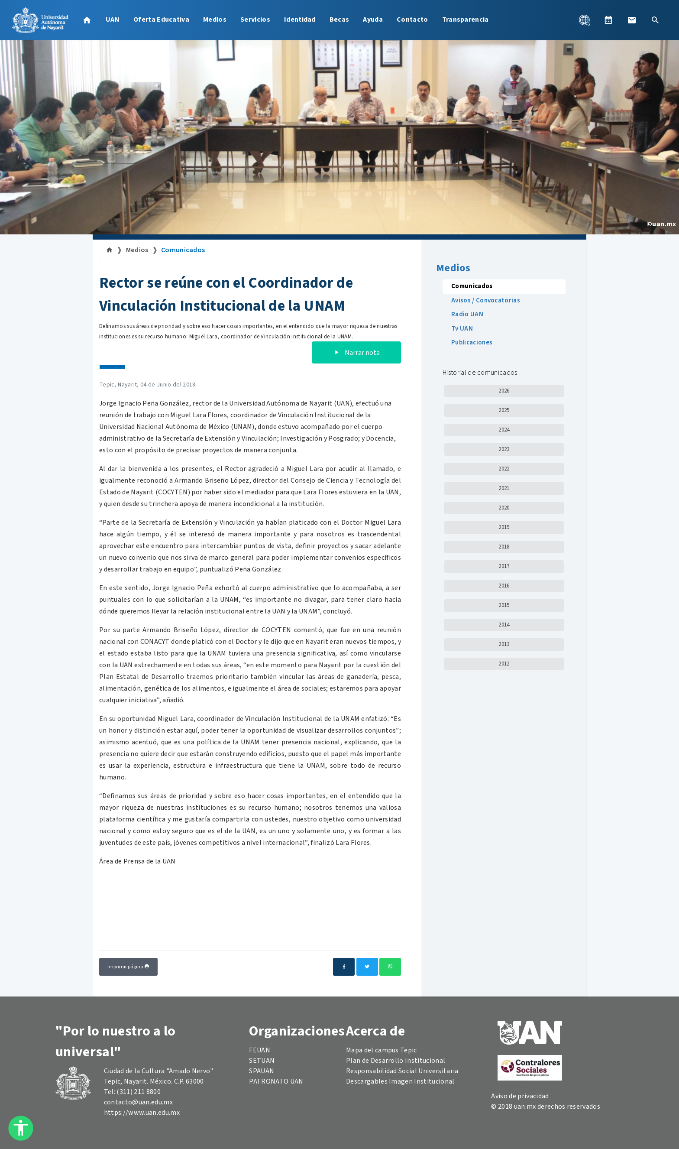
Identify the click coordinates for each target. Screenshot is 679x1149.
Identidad (300, 19)
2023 (503, 449)
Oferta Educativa (161, 19)
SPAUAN (261, 1071)
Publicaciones (471, 342)
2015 (503, 605)
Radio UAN (467, 314)
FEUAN (259, 1050)
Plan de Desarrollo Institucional (395, 1060)
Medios (214, 19)
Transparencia (465, 19)
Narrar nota (356, 352)
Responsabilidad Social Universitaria (402, 1071)
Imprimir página (128, 966)
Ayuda (373, 19)
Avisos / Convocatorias (485, 300)
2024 (503, 430)
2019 (503, 527)
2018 (503, 547)
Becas (339, 19)
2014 (503, 625)
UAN (113, 19)
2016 (503, 586)
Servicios (255, 19)
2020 (503, 508)
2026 (503, 391)
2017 (503, 566)
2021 (503, 488)
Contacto (412, 19)
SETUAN (262, 1060)
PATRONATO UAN (276, 1081)
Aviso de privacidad (520, 1096)
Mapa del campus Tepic (381, 1050)
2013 (503, 644)
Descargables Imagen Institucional (400, 1081)
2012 (503, 664)
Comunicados (183, 250)
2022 (503, 469)
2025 (503, 410)
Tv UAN (462, 328)
